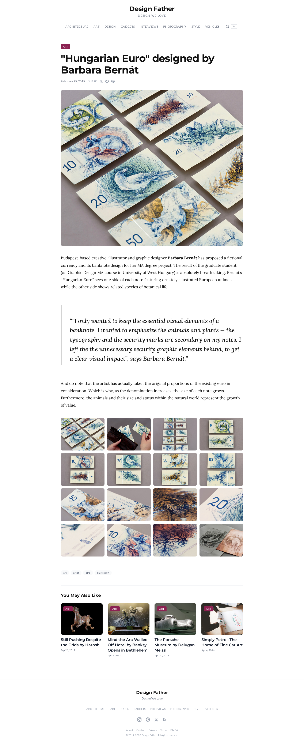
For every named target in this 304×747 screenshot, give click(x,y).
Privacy (153, 730)
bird (88, 572)
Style (195, 26)
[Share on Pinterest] (113, 81)
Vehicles (212, 26)
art (64, 572)
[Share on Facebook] (107, 81)
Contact (140, 730)
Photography (174, 26)
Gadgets (128, 26)
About (129, 730)
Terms (163, 730)
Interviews (149, 26)
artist (76, 572)
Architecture (76, 26)
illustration (103, 572)
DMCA (174, 730)
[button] (152, 168)
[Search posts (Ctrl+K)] (231, 26)
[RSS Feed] (165, 719)
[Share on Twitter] (101, 81)
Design (110, 26)
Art (96, 26)
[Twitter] (156, 719)
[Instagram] (139, 719)
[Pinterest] (148, 719)
